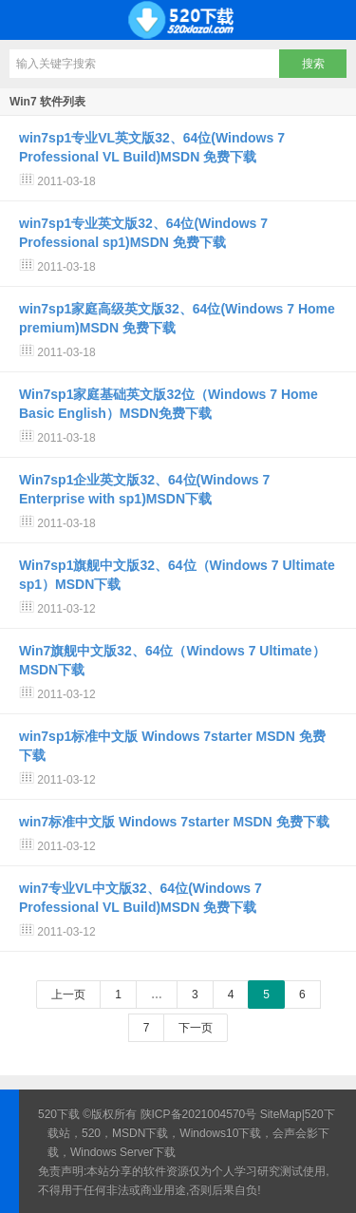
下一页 (195, 1027)
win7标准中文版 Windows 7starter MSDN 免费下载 (174, 821)
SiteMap (281, 1114)
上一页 (68, 994)
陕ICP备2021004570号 (199, 1114)
